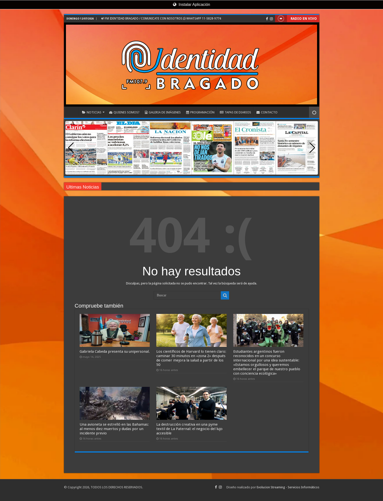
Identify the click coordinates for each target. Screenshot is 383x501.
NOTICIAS (91, 112)
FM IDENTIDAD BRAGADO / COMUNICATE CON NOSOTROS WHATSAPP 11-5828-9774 (161, 18)
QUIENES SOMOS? (124, 112)
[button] (312, 147)
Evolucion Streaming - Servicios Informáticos (288, 487)
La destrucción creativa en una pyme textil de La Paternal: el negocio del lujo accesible (189, 428)
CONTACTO (266, 112)
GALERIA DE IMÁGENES (163, 112)
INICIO (72, 112)
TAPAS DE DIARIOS (235, 112)
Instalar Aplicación (191, 4)
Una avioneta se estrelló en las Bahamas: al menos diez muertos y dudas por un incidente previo (114, 428)
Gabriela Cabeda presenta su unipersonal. (115, 351)
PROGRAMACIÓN (200, 112)
